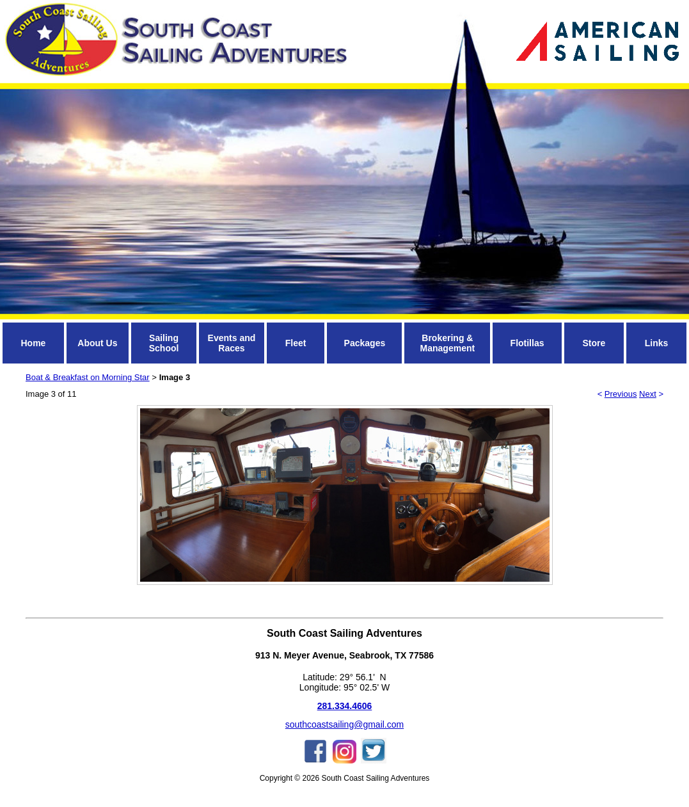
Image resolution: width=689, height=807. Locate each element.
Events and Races (232, 343)
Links (657, 343)
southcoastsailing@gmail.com (344, 724)
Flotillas (527, 343)
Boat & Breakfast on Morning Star (88, 377)
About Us (97, 343)
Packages (365, 343)
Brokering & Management (447, 343)
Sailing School (164, 343)
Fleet (295, 343)
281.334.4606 (344, 706)
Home (32, 343)
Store (593, 343)
